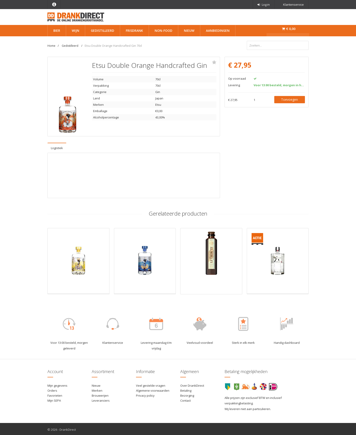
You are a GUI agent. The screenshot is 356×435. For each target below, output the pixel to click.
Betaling (185, 389)
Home (51, 46)
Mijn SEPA (54, 399)
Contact (185, 399)
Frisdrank (134, 30)
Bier (56, 30)
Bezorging (187, 394)
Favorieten (54, 394)
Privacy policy (145, 394)
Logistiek (57, 147)
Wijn (75, 30)
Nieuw (189, 30)
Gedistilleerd (102, 30)
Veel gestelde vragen (150, 384)
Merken (97, 389)
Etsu (158, 103)
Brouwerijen (100, 394)
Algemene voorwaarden (152, 389)
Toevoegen (289, 98)
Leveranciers (101, 399)
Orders (52, 389)
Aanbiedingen (218, 30)
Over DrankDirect (192, 384)
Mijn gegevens (57, 384)
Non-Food (163, 30)
